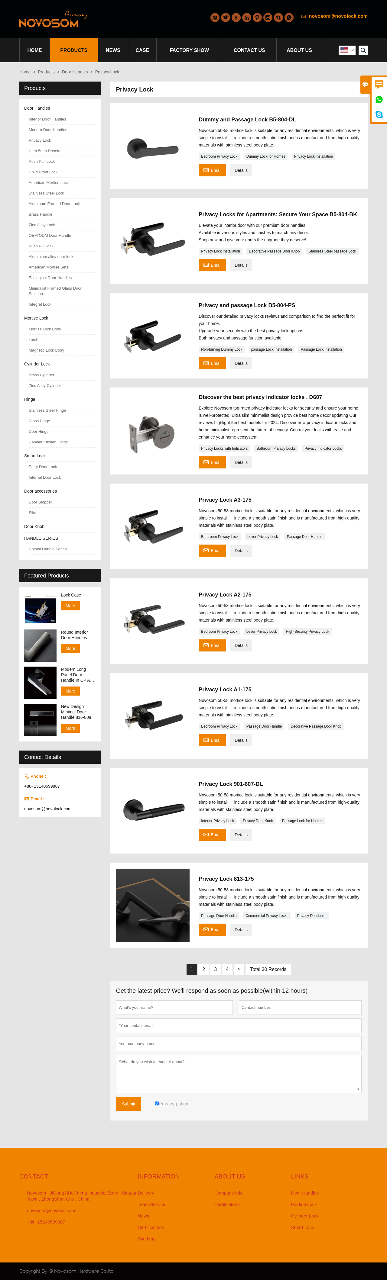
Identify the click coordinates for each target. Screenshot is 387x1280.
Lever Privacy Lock (262, 537)
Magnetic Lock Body (46, 350)
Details (241, 170)
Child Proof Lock (43, 172)
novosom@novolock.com (338, 16)
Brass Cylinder (41, 375)
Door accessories (40, 491)
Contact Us (249, 50)
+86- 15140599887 (42, 786)
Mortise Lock (36, 318)
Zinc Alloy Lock (42, 225)
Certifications (151, 1227)
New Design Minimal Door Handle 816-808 (76, 712)
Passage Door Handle (304, 537)
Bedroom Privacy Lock (219, 156)
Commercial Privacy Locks (267, 916)
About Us (299, 50)
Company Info (228, 1192)
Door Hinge (39, 431)
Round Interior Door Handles (74, 635)
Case (142, 50)
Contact (33, 1176)
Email (212, 169)
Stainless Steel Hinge (47, 410)
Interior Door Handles (47, 119)
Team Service (151, 1204)
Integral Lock (40, 304)
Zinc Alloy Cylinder (45, 385)
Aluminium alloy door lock (51, 256)
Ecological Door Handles (50, 277)
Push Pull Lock (42, 161)
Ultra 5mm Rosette (45, 151)
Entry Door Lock (43, 467)
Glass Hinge (39, 421)
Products (73, 50)
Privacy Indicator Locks (323, 448)
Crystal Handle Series (48, 549)
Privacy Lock (40, 140)
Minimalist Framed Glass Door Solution (55, 291)
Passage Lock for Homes (302, 821)
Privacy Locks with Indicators (224, 448)
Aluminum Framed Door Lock (54, 203)
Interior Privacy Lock (217, 821)
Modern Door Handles (48, 129)
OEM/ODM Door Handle (50, 235)
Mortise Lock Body (45, 329)
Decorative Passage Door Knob (274, 251)
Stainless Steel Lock (46, 193)
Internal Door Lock (45, 477)
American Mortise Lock (49, 182)
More (70, 605)
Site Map (147, 1238)
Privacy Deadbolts (312, 916)
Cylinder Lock (37, 364)
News (113, 50)
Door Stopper (40, 502)
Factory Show (189, 50)
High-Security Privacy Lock (307, 631)
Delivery (146, 1192)
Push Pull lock (41, 246)
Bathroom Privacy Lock (219, 537)
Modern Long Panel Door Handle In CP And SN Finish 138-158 (78, 675)
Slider (34, 512)
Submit (128, 1104)
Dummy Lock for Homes (265, 156)
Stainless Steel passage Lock (332, 251)
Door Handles (75, 71)
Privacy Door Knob (258, 821)
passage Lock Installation (271, 349)
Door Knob (34, 526)
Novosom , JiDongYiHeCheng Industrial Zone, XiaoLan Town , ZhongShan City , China (82, 1195)
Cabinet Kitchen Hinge (48, 442)
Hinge (29, 399)
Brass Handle (40, 214)
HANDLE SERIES (41, 538)
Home (34, 50)
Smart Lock (35, 455)
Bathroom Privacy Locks (276, 448)
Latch (33, 339)
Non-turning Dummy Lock (221, 349)
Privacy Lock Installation (313, 156)
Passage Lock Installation (321, 349)
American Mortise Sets (48, 267)
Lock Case (71, 595)
